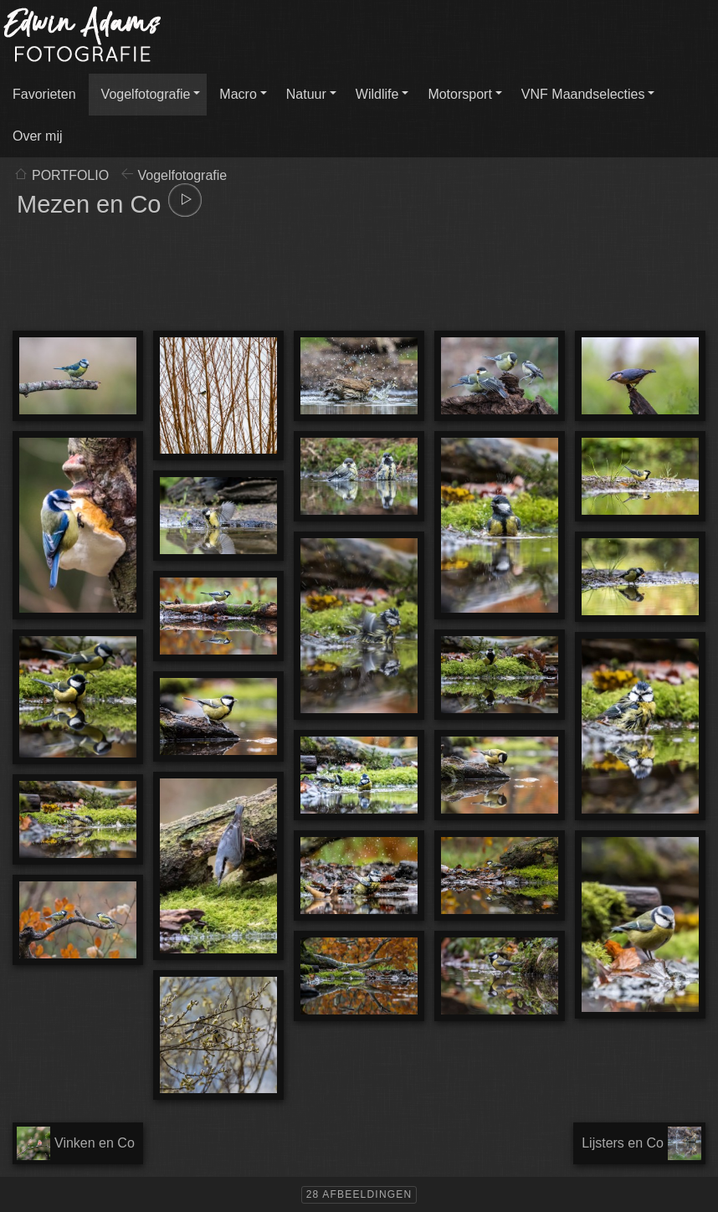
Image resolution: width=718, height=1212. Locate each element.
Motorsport (459, 94)
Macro (237, 94)
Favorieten (44, 94)
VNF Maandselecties (583, 94)
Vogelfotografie (146, 94)
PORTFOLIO (70, 175)
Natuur (306, 94)
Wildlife (377, 94)
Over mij (38, 136)
